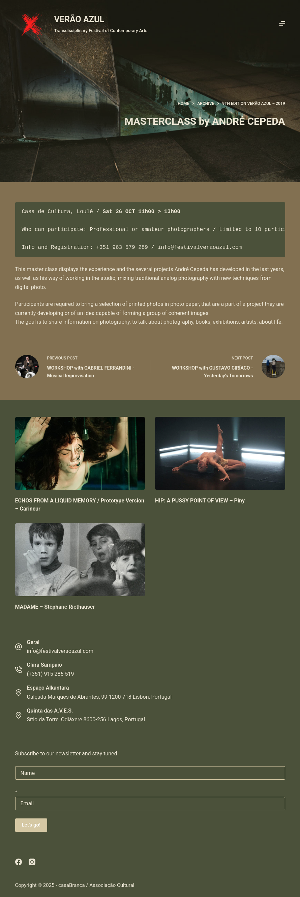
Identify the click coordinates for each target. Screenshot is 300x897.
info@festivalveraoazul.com (60, 651)
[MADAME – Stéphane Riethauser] (80, 559)
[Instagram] (32, 862)
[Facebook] (18, 862)
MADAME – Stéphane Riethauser (55, 607)
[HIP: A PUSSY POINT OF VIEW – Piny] (220, 453)
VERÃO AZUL (79, 19)
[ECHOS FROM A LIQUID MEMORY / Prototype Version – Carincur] (80, 453)
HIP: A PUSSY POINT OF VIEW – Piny (200, 500)
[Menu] (282, 24)
